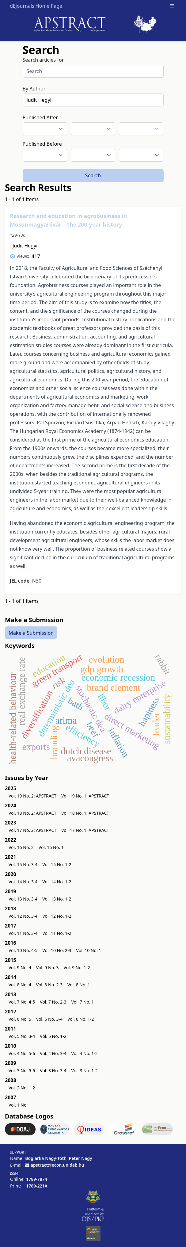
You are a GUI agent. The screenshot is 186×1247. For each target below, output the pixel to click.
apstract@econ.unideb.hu (57, 1165)
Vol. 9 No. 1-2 (77, 967)
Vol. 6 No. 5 (20, 1019)
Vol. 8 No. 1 (78, 985)
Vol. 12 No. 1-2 (56, 916)
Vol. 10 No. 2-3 (56, 950)
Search (93, 175)
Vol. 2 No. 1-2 (22, 1088)
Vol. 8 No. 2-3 (49, 985)
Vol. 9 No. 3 (47, 967)
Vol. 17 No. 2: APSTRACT (32, 830)
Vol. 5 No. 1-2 (53, 1036)
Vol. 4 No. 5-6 (22, 1053)
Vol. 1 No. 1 (20, 1105)
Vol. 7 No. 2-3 (53, 1002)
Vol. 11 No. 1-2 (56, 933)
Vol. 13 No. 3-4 (23, 899)
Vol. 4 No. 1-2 (84, 1053)
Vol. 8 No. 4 (20, 985)
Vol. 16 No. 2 (21, 847)
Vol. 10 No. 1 (88, 950)
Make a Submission (31, 632)
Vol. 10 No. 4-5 (23, 950)
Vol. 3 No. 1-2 (84, 1070)
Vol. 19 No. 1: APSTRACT (85, 796)
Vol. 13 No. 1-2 (56, 899)
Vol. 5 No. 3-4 (22, 1036)
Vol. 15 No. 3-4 (23, 864)
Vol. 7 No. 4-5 (22, 1002)
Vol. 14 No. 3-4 (23, 882)
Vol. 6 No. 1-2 (80, 1019)
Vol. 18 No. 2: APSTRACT (32, 813)
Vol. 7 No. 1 (82, 1002)
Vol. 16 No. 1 (51, 847)
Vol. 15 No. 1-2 (56, 864)
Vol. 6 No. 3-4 (49, 1019)
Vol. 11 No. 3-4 (23, 933)
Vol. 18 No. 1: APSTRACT (85, 813)
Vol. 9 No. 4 (20, 967)
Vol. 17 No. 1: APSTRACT (85, 830)
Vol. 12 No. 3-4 (23, 916)
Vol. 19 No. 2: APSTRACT (32, 796)
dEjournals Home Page (36, 5)
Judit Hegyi (25, 245)
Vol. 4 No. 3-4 (53, 1053)
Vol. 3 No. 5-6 (22, 1070)
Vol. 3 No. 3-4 (53, 1070)
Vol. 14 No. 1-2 (56, 882)
